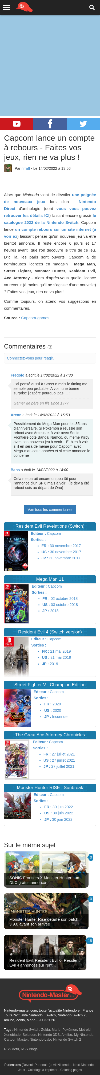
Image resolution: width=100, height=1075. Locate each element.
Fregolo (17, 375)
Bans (15, 470)
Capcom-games (35, 318)
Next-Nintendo (83, 1065)
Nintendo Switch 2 (67, 1039)
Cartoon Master (16, 1039)
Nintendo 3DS (49, 1035)
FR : (45, 546)
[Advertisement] (50, 53)
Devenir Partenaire (36, 1065)
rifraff (26, 168)
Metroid (84, 1030)
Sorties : (38, 540)
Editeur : (38, 533)
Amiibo (66, 1035)
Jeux (21, 1070)
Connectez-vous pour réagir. (30, 358)
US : (45, 552)
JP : (45, 558)
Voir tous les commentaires (49, 509)
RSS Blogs (29, 1049)
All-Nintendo (61, 1065)
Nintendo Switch (26, 1030)
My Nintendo (83, 1035)
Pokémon (69, 1030)
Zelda (45, 1030)
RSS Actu (11, 1049)
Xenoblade (12, 1035)
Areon (16, 415)
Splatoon (29, 1035)
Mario (56, 1030)
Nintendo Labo (41, 1039)
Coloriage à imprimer (42, 1070)
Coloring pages (71, 1070)
